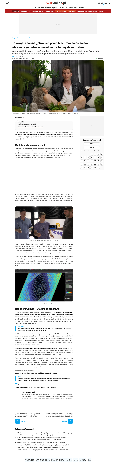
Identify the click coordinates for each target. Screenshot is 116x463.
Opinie (54, 8)
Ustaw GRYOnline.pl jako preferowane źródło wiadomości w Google (36, 373)
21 (88, 164)
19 (81, 164)
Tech (76, 459)
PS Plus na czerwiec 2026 (46, 11)
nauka (17, 387)
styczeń (92, 147)
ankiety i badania (25, 387)
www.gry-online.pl (10, 38)
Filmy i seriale (65, 459)
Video (76, 8)
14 (88, 161)
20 (85, 164)
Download (61, 8)
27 (85, 167)
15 (91, 161)
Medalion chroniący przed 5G (27, 124)
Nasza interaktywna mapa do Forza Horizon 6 (90, 11)
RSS (90, 459)
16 (95, 161)
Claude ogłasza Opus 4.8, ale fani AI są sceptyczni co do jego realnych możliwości (41, 442)
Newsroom (36, 8)
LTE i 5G (32, 155)
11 (101, 157)
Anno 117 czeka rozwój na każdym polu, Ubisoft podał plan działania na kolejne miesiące (43, 450)
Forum (81, 8)
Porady (54, 459)
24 (98, 164)
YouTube (33, 387)
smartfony (18, 155)
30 (95, 167)
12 (81, 161)
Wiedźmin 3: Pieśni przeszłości (29, 11)
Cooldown (44, 459)
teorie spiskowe (45, 387)
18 (101, 161)
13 (85, 161)
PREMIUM (16, 11)
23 (95, 164)
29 (91, 167)
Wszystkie (28, 459)
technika (53, 387)
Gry (42, 8)
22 (91, 164)
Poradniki (69, 8)
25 (101, 164)
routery (70, 153)
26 (81, 167)
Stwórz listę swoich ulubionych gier (65, 11)
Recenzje (48, 8)
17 (98, 161)
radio (38, 387)
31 (98, 167)
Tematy (83, 459)
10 (98, 157)
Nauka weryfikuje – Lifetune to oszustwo (30, 127)
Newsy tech (27, 38)
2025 (91, 144)
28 (88, 167)
